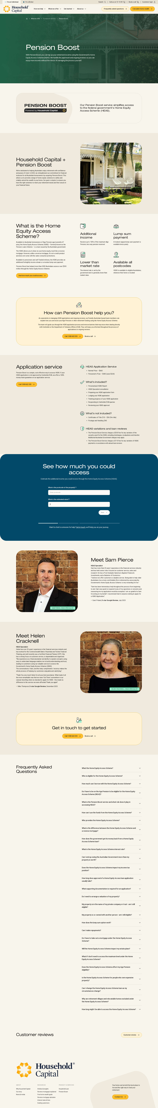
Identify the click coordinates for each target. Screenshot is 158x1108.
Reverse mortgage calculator (46, 1097)
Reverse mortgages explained (46, 1091)
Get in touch (80, 527)
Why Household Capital (23, 1089)
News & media (20, 1094)
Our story (19, 1091)
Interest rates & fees (43, 1100)
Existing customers (43, 1103)
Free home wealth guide (44, 1094)
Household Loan (64, 1089)
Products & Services (49, 18)
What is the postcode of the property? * (62, 487)
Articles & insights (42, 1089)
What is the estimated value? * (59, 499)
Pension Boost (63, 1091)
